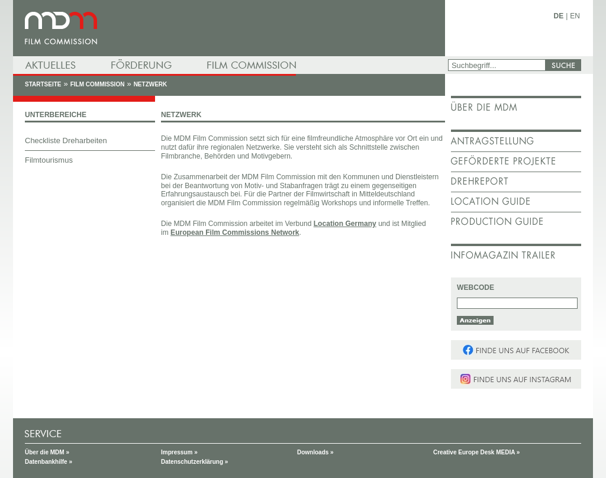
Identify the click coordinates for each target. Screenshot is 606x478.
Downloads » (315, 452)
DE (559, 16)
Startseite (43, 84)
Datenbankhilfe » (48, 461)
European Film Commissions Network (234, 232)
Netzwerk (150, 84)
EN (575, 16)
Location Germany (345, 223)
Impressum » (179, 452)
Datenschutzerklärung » (194, 461)
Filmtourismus (49, 160)
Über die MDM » (47, 452)
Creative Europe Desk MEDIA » (476, 452)
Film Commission (97, 84)
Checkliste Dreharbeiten (66, 140)
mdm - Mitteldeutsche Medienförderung (229, 28)
